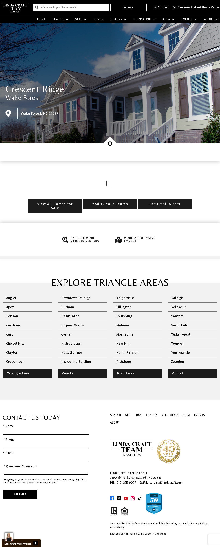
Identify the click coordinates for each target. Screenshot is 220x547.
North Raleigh (127, 352)
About (114, 423)
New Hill (122, 343)
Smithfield (179, 325)
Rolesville (179, 307)
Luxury (151, 415)
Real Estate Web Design (125, 534)
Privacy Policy (199, 523)
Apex (10, 307)
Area (186, 415)
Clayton (12, 352)
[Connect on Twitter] (119, 498)
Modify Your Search (110, 204)
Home (41, 19)
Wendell (177, 343)
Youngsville (180, 352)
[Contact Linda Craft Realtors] (161, 7)
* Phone (9, 440)
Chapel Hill (15, 343)
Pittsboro (123, 362)
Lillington (124, 307)
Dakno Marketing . (156, 534)
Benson (12, 316)
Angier (11, 298)
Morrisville (124, 334)
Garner (66, 334)
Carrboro (13, 325)
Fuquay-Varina (72, 325)
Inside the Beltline (76, 362)
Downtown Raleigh (76, 298)
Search (128, 7)
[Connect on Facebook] (112, 498)
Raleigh (177, 298)
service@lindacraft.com (161, 483)
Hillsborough (71, 343)
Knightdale (125, 298)
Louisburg (124, 316)
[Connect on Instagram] (133, 498)
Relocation (170, 415)
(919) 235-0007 (123, 483)
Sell (128, 415)
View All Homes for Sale (55, 206)
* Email (8, 453)
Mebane (122, 325)
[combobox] (71, 7)
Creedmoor (15, 362)
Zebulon (177, 362)
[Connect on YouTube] (126, 498)
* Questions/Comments (20, 466)
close (35, 543)
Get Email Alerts (165, 204)
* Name (8, 426)
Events (199, 415)
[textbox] (73, 7)
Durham (67, 307)
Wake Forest (23, 98)
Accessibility (117, 527)
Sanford (177, 316)
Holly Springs (71, 352)
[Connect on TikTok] (140, 498)
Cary (9, 334)
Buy (139, 415)
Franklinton (70, 316)
